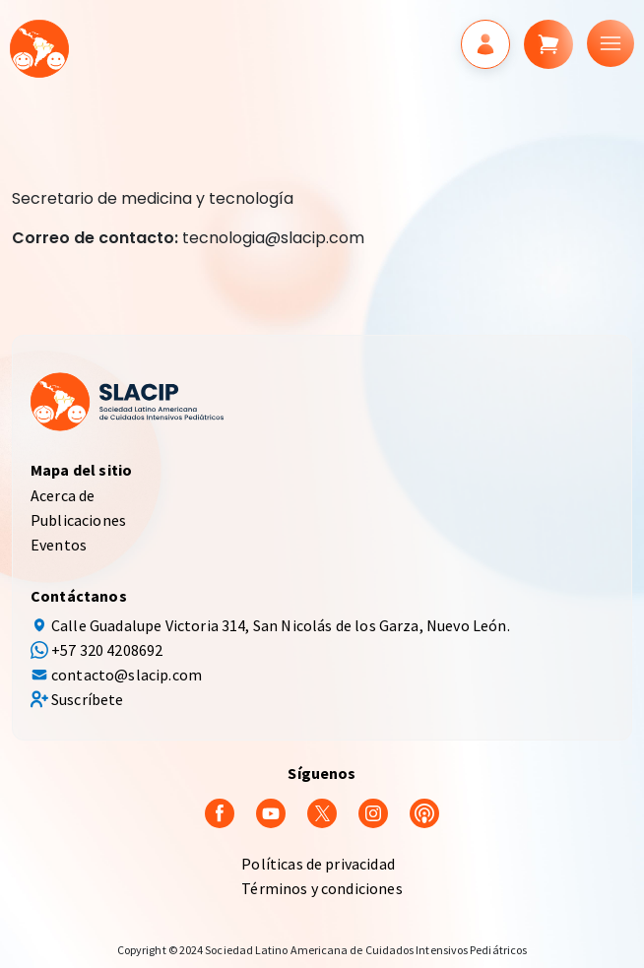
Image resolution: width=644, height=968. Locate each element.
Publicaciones (78, 520)
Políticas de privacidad (318, 863)
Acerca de (63, 495)
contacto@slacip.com (126, 674)
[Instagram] (373, 811)
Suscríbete (87, 699)
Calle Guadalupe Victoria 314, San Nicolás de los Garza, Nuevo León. (280, 625)
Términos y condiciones (322, 888)
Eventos (59, 544)
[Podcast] (424, 811)
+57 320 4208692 (106, 650)
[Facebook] (219, 811)
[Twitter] (322, 811)
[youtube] (271, 811)
